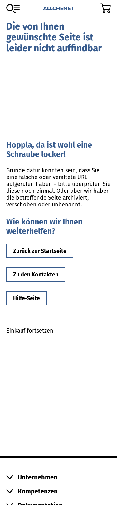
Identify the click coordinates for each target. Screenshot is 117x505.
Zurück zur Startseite (39, 251)
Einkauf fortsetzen (29, 330)
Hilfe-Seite (26, 298)
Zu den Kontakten (35, 274)
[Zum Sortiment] (13, 8)
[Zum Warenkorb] (105, 8)
